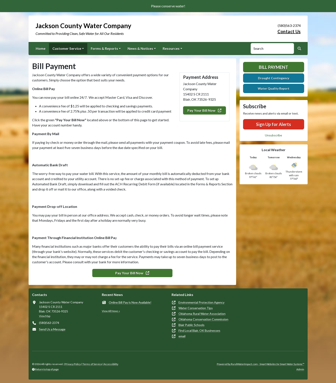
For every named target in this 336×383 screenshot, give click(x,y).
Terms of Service (92, 364)
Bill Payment (273, 67)
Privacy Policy (73, 364)
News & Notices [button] (140, 48)
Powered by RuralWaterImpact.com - (260, 364)
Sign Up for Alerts (273, 124)
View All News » (111, 311)
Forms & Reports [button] (104, 48)
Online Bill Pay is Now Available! (130, 302)
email (182, 336)
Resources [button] (171, 48)
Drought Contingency (273, 78)
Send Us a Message (52, 329)
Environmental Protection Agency (201, 302)
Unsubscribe (273, 135)
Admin (300, 369)
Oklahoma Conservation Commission (203, 319)
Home (40, 48)
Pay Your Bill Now (204, 110)
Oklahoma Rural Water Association (202, 313)
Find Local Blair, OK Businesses (199, 330)
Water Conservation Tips (196, 308)
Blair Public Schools (192, 325)
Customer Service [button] (66, 48)
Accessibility (111, 364)
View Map (44, 316)
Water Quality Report (273, 88)
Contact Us (289, 31)
